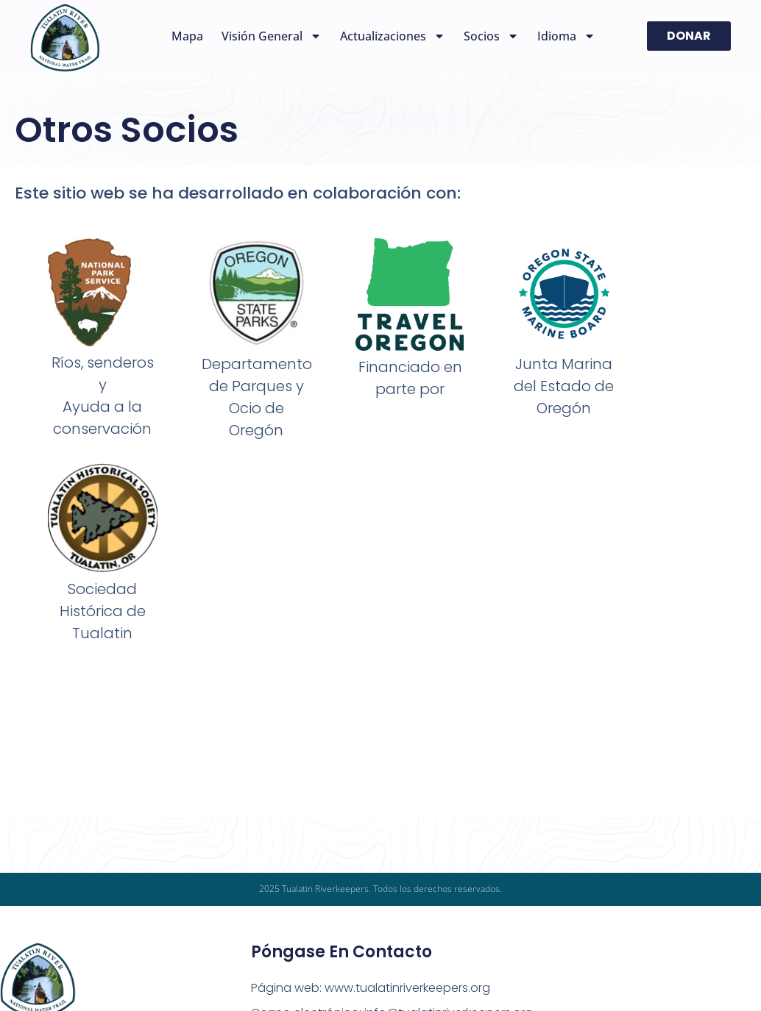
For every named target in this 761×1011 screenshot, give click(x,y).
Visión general (272, 36)
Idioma (566, 36)
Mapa (187, 36)
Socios (491, 36)
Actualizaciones (392, 36)
